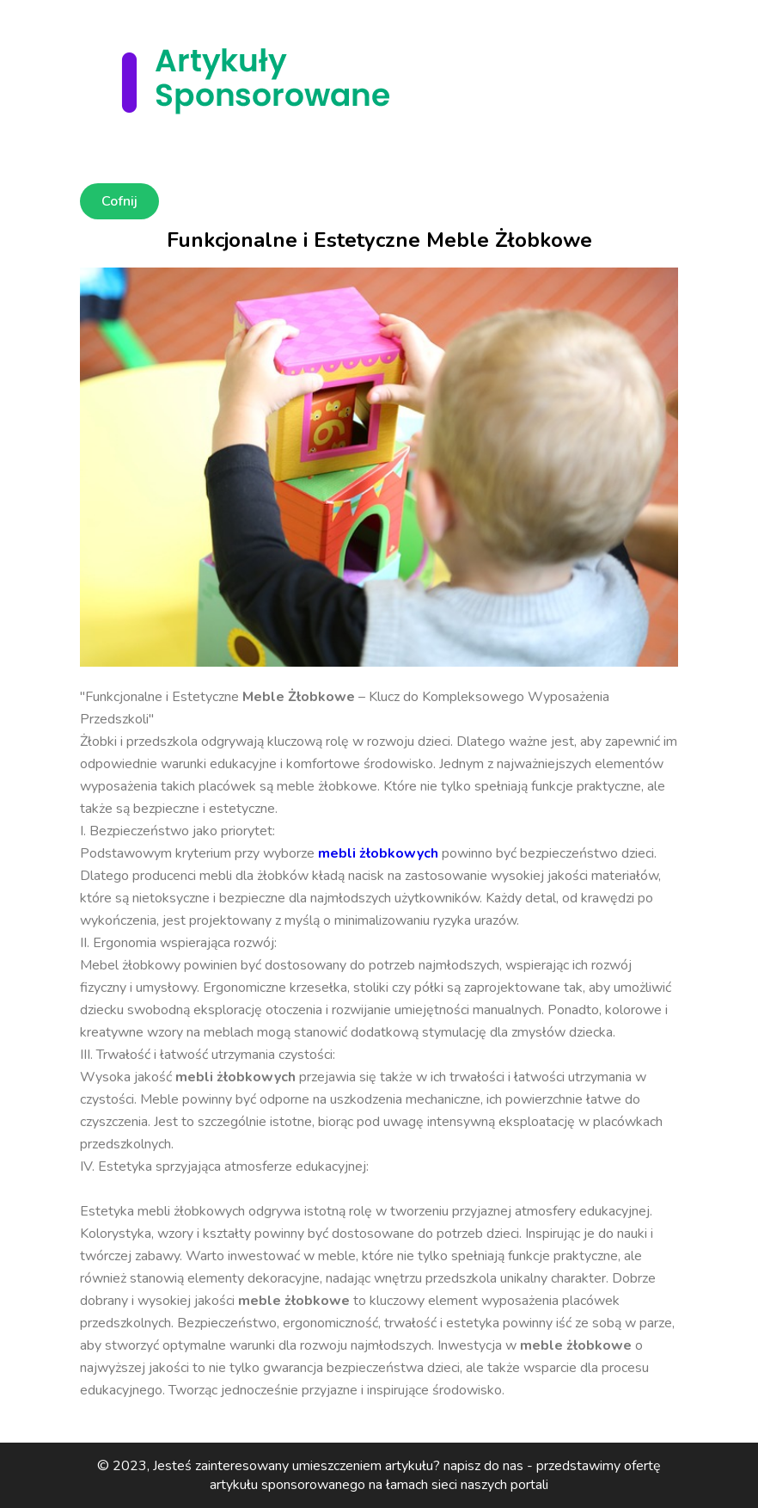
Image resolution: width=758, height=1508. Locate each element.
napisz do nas (483, 1465)
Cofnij (119, 201)
